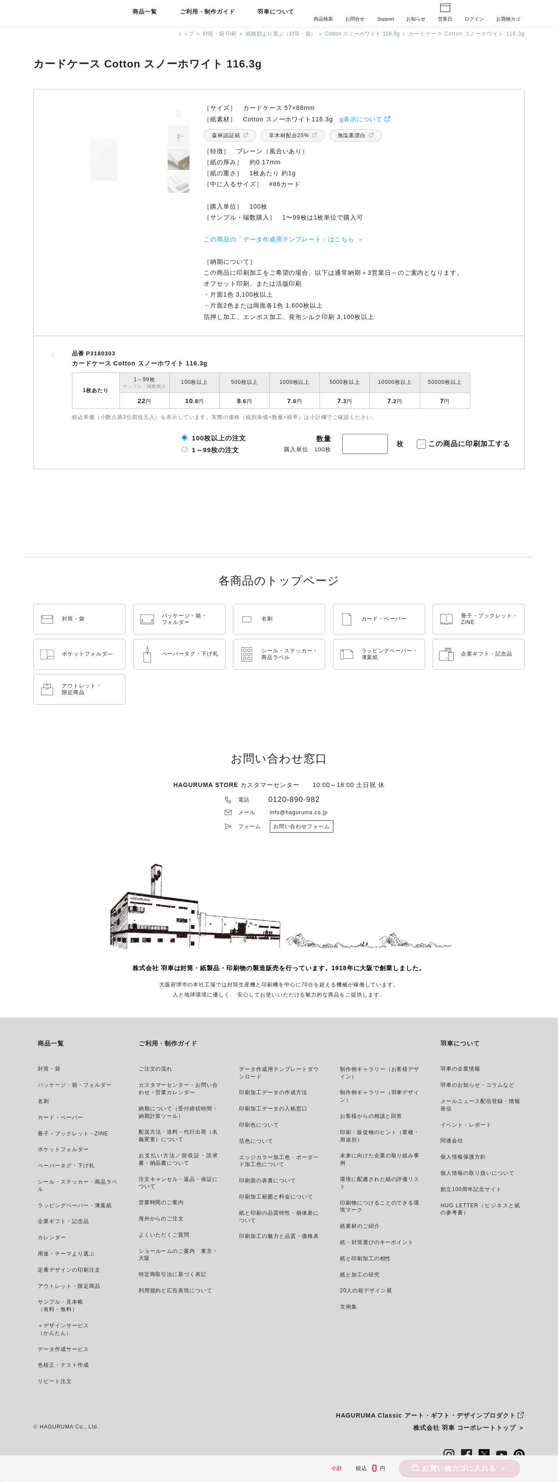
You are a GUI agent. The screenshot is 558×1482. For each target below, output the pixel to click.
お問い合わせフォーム (301, 826)
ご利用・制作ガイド (207, 12)
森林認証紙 (226, 135)
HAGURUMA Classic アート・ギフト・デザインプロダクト (426, 1415)
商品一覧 (144, 12)
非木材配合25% (289, 135)
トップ (174, 34)
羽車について (276, 12)
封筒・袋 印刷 (210, 34)
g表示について (361, 119)
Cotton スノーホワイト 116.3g (359, 34)
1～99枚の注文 (215, 450)
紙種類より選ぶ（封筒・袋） (274, 34)
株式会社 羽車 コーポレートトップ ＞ (469, 1427)
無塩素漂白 (352, 135)
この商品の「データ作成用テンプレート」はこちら (279, 239)
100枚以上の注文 (219, 438)
